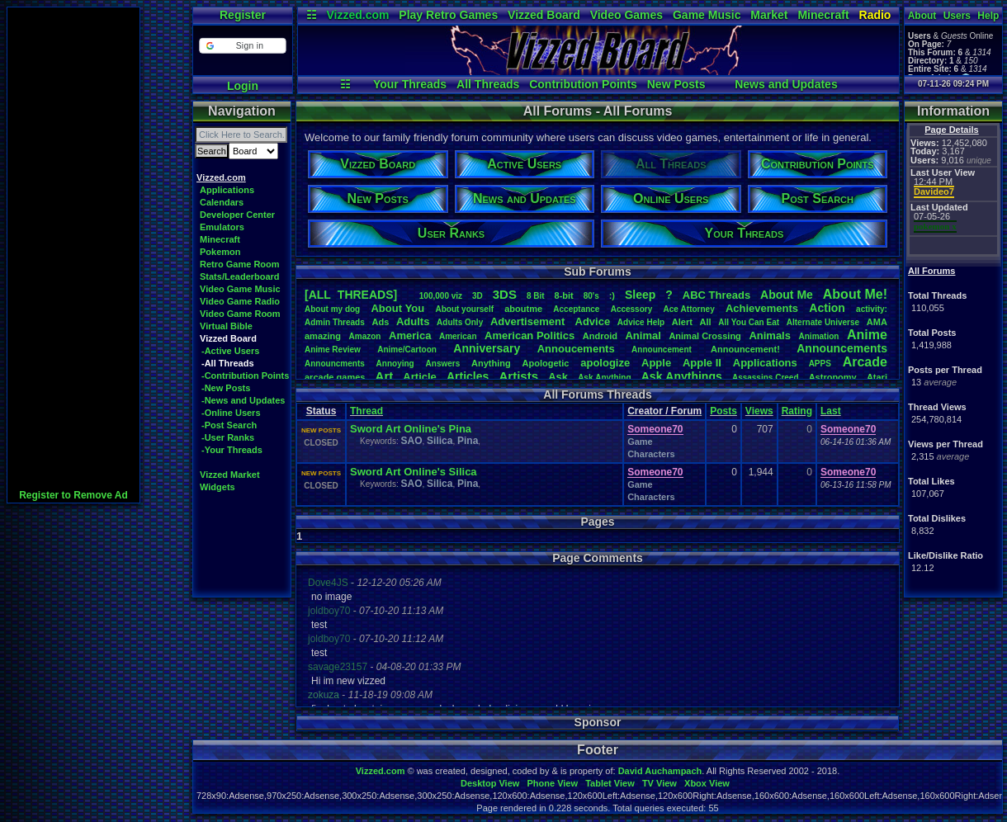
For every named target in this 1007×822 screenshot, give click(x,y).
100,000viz (440, 295)
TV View (659, 783)
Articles (468, 376)
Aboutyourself (464, 309)
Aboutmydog (332, 309)
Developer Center (237, 215)
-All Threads (227, 363)
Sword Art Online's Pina (410, 429)
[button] (242, 46)
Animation (819, 336)
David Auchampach (660, 771)
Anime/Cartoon (407, 349)
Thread (366, 411)
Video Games (626, 14)
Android (600, 336)
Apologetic (546, 363)
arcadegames (335, 377)
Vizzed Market (230, 475)
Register (243, 14)
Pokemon (220, 252)
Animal (642, 335)
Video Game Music (240, 289)
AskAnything (604, 377)
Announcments (335, 363)
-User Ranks (227, 437)
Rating (797, 411)
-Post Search (229, 425)
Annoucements (576, 348)
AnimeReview (333, 349)
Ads (380, 322)
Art (385, 376)
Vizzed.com (357, 14)
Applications (227, 190)
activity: (871, 309)
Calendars (221, 202)
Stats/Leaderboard (240, 276)
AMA (877, 322)
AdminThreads (335, 322)
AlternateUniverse (823, 322)
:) (612, 295)
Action (827, 307)
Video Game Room (240, 314)
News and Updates (786, 84)
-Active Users (230, 351)
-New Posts (225, 388)
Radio (875, 14)
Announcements (842, 348)
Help (988, 15)
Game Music (706, 14)
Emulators (222, 227)
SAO (411, 440)
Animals (770, 335)
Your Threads (410, 84)
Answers (443, 363)
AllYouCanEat (748, 322)
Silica (439, 440)
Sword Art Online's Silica (413, 471)
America (410, 335)
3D (477, 295)
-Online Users (231, 413)
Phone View (552, 783)
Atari (877, 377)
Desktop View (490, 783)
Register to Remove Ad (73, 495)
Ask (558, 377)
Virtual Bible (226, 326)
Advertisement (529, 321)
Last (830, 411)
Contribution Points (583, 84)
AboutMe (786, 294)
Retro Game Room (240, 264)
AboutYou (397, 308)
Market (768, 14)
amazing (323, 336)
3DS (505, 294)
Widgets (217, 487)
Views (759, 411)
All (706, 322)
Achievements (762, 308)
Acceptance (576, 309)
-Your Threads (231, 450)
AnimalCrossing (704, 336)
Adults (412, 321)
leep (640, 294)
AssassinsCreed (765, 377)
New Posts (676, 84)
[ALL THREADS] (351, 294)
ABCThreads (716, 295)
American (458, 336)
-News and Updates (243, 400)
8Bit (536, 295)
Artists (518, 376)
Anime (867, 335)
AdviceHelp (640, 322)
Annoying (395, 363)
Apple (656, 363)
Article (419, 377)
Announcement (662, 349)
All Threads (487, 84)
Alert (682, 322)
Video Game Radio (240, 301)
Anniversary (486, 348)
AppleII (702, 363)
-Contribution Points (245, 375)
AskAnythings (681, 376)
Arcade (865, 362)
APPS (820, 363)
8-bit (564, 295)
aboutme (523, 309)
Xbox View (707, 783)
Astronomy (833, 377)
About (922, 15)
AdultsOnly (460, 322)
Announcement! (745, 349)
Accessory (632, 309)
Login (242, 85)
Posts (723, 411)
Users (957, 15)
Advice (593, 321)
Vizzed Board (544, 14)
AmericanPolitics (529, 335)
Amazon (365, 336)
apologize (605, 363)
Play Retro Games (448, 14)
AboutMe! (855, 294)
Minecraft (823, 14)
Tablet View (610, 783)
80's (591, 295)
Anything (491, 363)
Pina (467, 440)
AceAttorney (688, 309)
